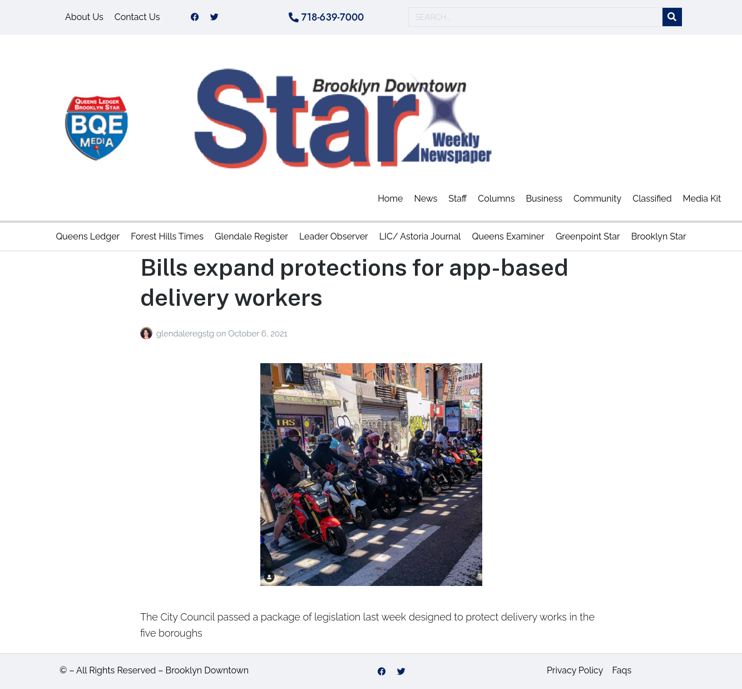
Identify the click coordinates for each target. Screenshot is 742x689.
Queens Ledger (88, 236)
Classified (651, 198)
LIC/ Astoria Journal (420, 236)
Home (390, 198)
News (425, 198)
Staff (457, 198)
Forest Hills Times (167, 236)
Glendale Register (251, 236)
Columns (496, 198)
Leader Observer (333, 236)
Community (597, 198)
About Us (84, 17)
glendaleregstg (186, 334)
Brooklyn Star (658, 236)
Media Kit (702, 198)
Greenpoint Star (588, 236)
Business (544, 198)
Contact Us (137, 17)
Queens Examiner (508, 236)
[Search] (672, 17)
